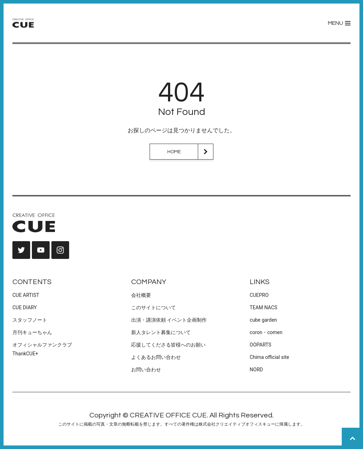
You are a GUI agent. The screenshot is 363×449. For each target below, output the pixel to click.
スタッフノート (29, 320)
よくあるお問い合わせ (156, 357)
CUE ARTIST (25, 295)
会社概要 (141, 295)
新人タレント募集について (161, 332)
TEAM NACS (263, 307)
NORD (256, 369)
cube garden (263, 320)
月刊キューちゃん (32, 332)
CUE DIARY (24, 307)
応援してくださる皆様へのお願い (168, 345)
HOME (174, 151)
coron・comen (266, 332)
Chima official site (269, 357)
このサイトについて (153, 307)
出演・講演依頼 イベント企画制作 (169, 320)
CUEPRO (259, 295)
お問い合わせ (146, 369)
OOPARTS (260, 345)
